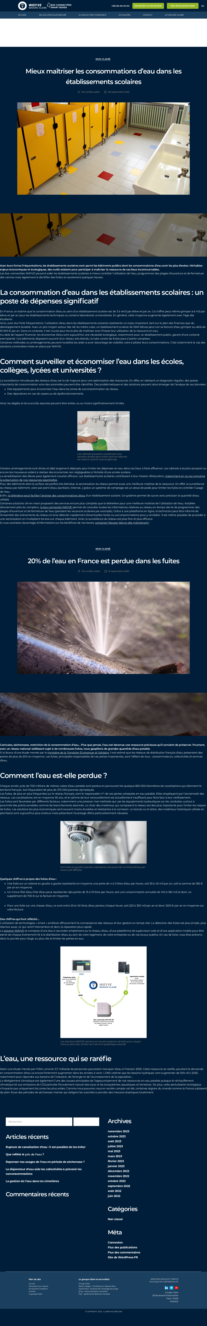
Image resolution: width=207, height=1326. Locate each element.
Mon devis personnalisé (183, 5)
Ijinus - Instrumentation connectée (93, 1303)
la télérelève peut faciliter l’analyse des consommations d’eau (46, 496)
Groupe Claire (84, 1295)
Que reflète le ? (27, 1166)
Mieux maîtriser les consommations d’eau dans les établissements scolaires (103, 76)
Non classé (103, 59)
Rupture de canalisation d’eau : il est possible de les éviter (50, 1158)
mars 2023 (115, 1168)
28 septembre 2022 (119, 92)
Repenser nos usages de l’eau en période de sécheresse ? (50, 1173)
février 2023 (117, 1173)
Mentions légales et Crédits (164, 1291)
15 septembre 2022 (119, 582)
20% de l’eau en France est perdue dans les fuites (103, 566)
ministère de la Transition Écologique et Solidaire (78, 764)
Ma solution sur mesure (52, 15)
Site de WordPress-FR (124, 1269)
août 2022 (115, 1202)
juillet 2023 (116, 1158)
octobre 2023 (118, 1148)
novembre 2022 (120, 1187)
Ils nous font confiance (92, 15)
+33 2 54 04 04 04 (120, 6)
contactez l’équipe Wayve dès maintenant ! (122, 523)
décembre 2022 (119, 1182)
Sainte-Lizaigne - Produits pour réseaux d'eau (97, 1298)
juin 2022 (114, 1207)
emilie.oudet (92, 92)
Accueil (22, 15)
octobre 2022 (118, 1192)
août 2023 (115, 1153)
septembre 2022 (120, 1197)
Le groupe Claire (174, 15)
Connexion (116, 1254)
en (202, 6)
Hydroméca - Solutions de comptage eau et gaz (98, 1300)
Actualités (124, 15)
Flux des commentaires (126, 1264)
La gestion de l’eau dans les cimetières (35, 1193)
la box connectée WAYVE (56, 508)
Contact (147, 15)
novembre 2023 (120, 1143)
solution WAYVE (14, 942)
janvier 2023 (117, 1178)
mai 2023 (114, 1163)
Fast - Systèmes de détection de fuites (94, 1306)
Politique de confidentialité (164, 1293)
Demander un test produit (148, 5)
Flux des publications (124, 1259)
